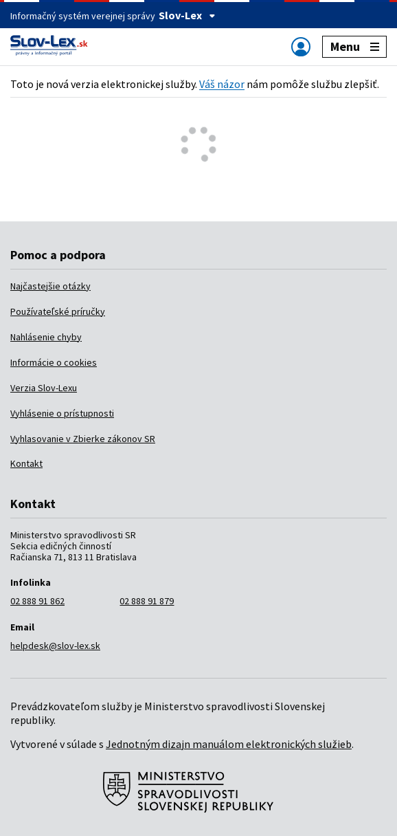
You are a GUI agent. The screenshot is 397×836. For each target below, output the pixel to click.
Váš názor (222, 84)
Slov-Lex (187, 15)
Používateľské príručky (57, 311)
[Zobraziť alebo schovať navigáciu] (301, 46)
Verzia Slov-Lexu (43, 388)
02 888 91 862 (37, 601)
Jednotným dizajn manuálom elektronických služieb (229, 744)
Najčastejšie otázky (50, 286)
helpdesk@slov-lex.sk (55, 645)
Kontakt (26, 463)
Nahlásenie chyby (46, 337)
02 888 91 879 (147, 601)
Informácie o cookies (53, 362)
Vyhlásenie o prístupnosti (62, 413)
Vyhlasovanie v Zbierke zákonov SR (82, 438)
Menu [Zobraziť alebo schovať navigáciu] (354, 46)
